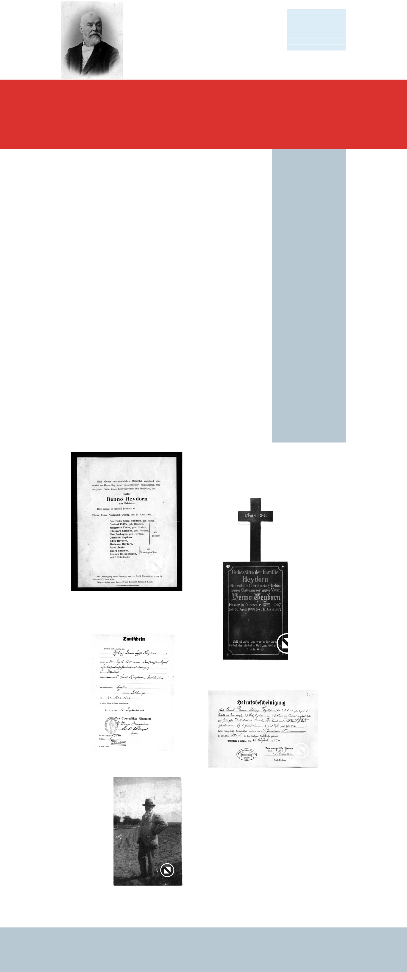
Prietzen (161, 369)
